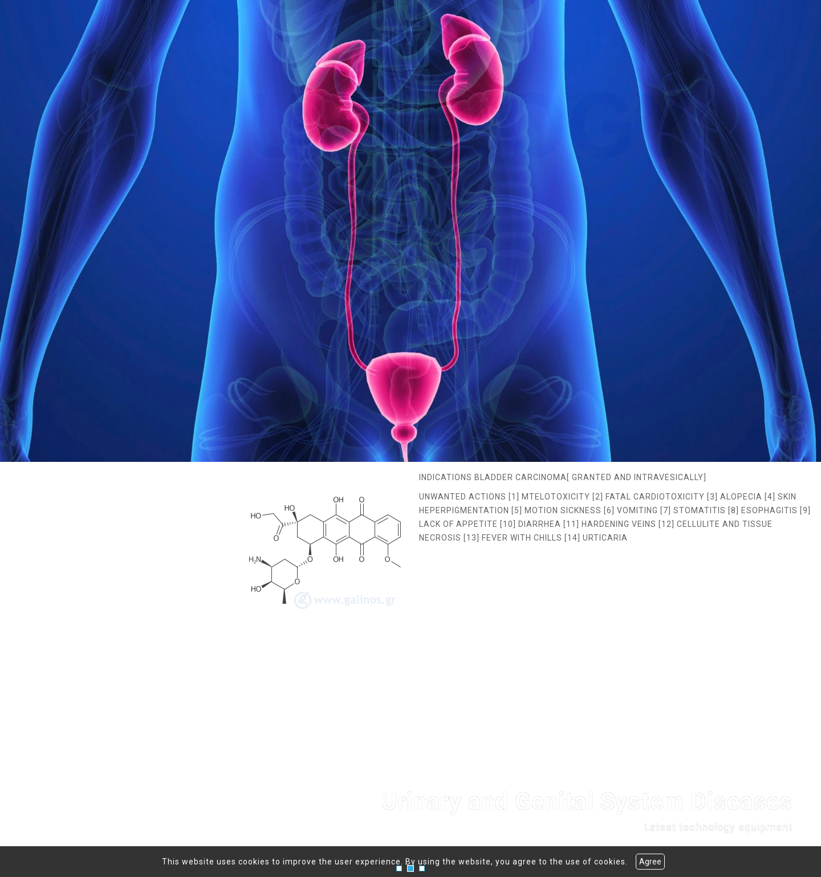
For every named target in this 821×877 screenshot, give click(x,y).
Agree (650, 861)
